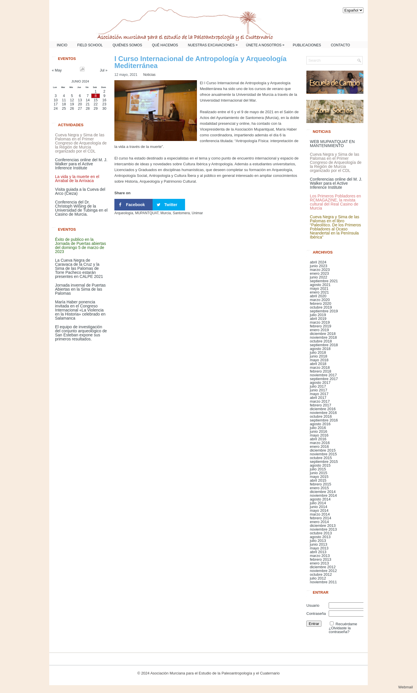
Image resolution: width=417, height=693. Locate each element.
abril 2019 (318, 318)
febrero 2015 (320, 484)
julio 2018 (318, 352)
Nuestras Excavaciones (214, 44)
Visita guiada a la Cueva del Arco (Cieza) (80, 191)
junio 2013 (318, 544)
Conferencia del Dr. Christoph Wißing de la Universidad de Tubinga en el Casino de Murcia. (81, 208)
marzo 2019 (320, 322)
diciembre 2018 (323, 333)
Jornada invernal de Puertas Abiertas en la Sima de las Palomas (80, 289)
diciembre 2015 (323, 450)
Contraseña (316, 613)
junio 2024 (80, 81)
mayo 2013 (319, 548)
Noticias (149, 75)
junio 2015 (318, 473)
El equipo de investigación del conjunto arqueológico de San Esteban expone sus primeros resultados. (81, 332)
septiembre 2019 (324, 311)
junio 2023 (318, 266)
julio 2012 (318, 578)
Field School (90, 45)
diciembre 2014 (323, 492)
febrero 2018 (320, 371)
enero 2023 (319, 273)
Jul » (103, 70)
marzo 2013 (320, 555)
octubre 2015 (321, 458)
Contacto (340, 45)
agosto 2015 (320, 465)
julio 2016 (318, 428)
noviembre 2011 (323, 582)
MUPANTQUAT (146, 213)
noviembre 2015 (323, 454)
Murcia (165, 213)
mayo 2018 (319, 360)
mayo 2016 (319, 435)
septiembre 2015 (324, 461)
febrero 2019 (320, 326)
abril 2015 (318, 480)
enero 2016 (319, 446)
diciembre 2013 (323, 525)
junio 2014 (318, 507)
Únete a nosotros (266, 44)
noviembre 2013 (323, 529)
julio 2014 (318, 503)
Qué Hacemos (165, 45)
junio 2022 (318, 277)
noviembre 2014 (323, 495)
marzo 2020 (320, 300)
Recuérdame (346, 624)
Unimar (197, 213)
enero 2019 (319, 330)
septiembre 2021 (324, 281)
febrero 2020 (320, 303)
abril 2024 (318, 262)
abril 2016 (318, 439)
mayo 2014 (319, 510)
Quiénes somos (127, 45)
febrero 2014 (320, 518)
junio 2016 (318, 431)
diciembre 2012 (323, 567)
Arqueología (123, 213)
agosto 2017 (320, 382)
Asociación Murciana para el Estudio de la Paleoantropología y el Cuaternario (215, 673)
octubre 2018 (321, 341)
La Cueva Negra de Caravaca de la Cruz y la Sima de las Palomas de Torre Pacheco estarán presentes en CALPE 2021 (79, 268)
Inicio (62, 45)
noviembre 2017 (323, 375)
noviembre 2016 (323, 412)
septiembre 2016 (324, 420)
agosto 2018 (320, 348)
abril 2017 (318, 397)
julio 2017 (318, 386)
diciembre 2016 (323, 409)
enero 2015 (319, 488)
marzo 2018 (320, 367)
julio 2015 (318, 469)
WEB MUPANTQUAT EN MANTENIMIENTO (332, 143)
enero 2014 (319, 522)
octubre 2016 (321, 416)
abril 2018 (318, 364)
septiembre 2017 (324, 379)
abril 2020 (318, 296)
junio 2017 (318, 390)
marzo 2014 (320, 514)
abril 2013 (318, 552)
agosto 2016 (320, 424)
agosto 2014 (320, 499)
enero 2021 (319, 292)
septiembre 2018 (324, 345)
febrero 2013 (320, 559)
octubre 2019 (321, 307)
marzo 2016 (320, 443)
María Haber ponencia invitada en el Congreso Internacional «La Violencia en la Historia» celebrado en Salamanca (80, 310)
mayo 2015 (319, 476)
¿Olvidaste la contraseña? (340, 630)
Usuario (312, 605)
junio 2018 (318, 356)
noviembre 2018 (323, 337)
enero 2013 (319, 563)
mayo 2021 (319, 288)
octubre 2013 (321, 533)
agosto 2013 (320, 537)
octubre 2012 (321, 574)
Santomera (181, 213)
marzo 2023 (320, 269)
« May (57, 70)
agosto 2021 (320, 285)
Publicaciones (307, 45)
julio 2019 (318, 315)
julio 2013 (318, 540)
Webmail (407, 687)
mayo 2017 (319, 394)
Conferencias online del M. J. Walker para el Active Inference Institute (81, 163)
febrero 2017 (320, 405)
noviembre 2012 (323, 571)
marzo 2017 (320, 401)
